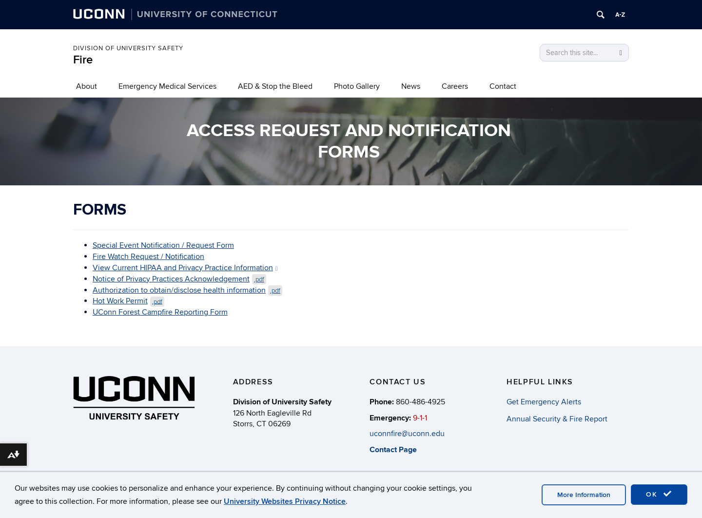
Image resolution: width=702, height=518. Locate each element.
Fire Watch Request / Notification (148, 256)
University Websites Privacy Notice (285, 501)
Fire (83, 60)
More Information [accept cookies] (583, 495)
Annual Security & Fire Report (557, 419)
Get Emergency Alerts (544, 402)
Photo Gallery (357, 86)
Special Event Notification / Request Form (163, 245)
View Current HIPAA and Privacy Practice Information (185, 268)
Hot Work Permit (128, 301)
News (410, 86)
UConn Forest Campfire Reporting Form (160, 312)
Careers (455, 86)
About (86, 86)
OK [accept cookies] (659, 494)
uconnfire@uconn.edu (407, 434)
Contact (502, 86)
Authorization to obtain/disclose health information (187, 290)
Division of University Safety (128, 48)
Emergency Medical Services (167, 86)
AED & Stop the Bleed (275, 86)
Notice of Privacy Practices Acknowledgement (179, 279)
